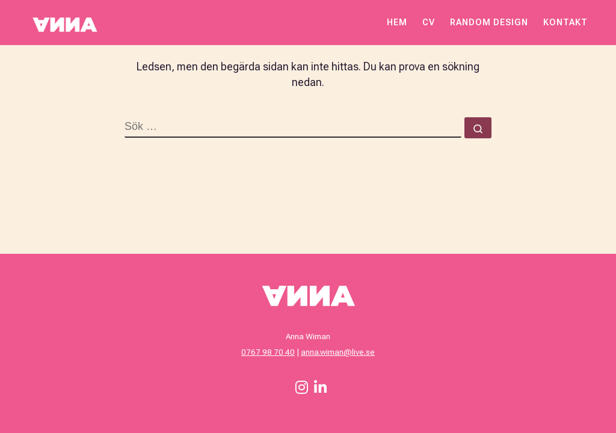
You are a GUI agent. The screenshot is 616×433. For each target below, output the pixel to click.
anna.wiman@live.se (338, 352)
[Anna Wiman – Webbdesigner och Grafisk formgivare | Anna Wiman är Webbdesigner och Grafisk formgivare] (64, 22)
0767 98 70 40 (268, 352)
